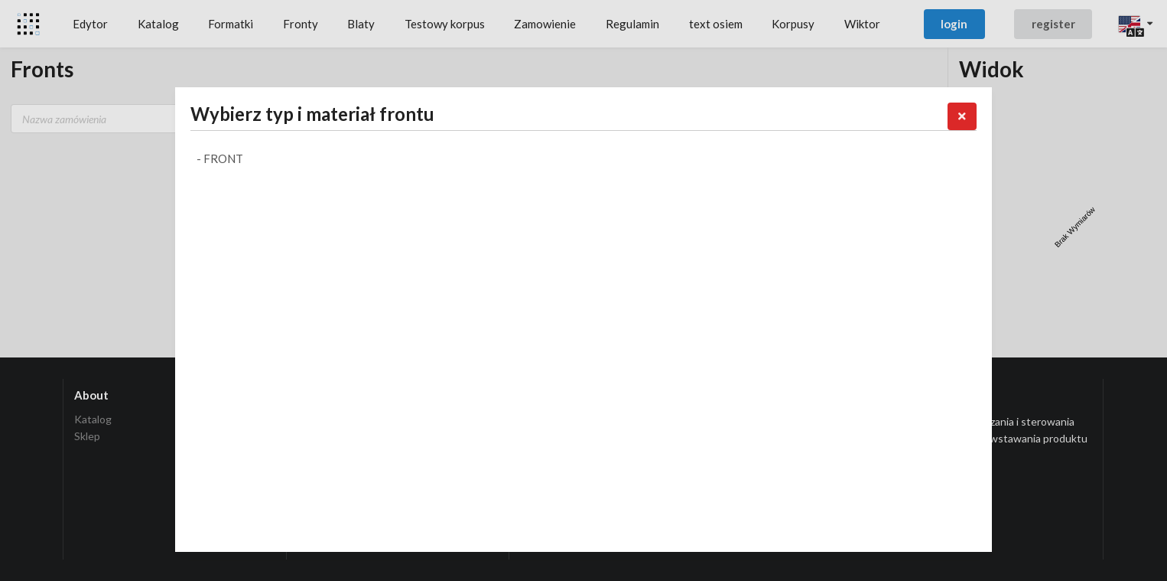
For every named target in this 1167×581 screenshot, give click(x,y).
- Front (220, 158)
